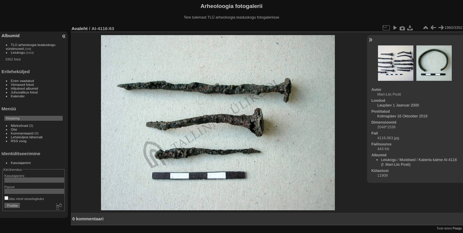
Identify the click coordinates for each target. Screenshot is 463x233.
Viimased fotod (22, 84)
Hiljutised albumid (24, 88)
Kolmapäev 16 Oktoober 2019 (402, 116)
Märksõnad (19, 125)
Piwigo (457, 228)
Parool (9, 187)
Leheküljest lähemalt (27, 137)
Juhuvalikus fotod (24, 92)
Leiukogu (18, 52)
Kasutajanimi (21, 163)
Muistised (407, 159)
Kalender (18, 96)
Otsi (14, 129)
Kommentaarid (22, 133)
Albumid (10, 35)
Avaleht (79, 28)
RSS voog (19, 141)
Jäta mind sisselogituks (24, 199)
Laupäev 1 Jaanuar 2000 (398, 105)
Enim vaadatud (22, 81)
